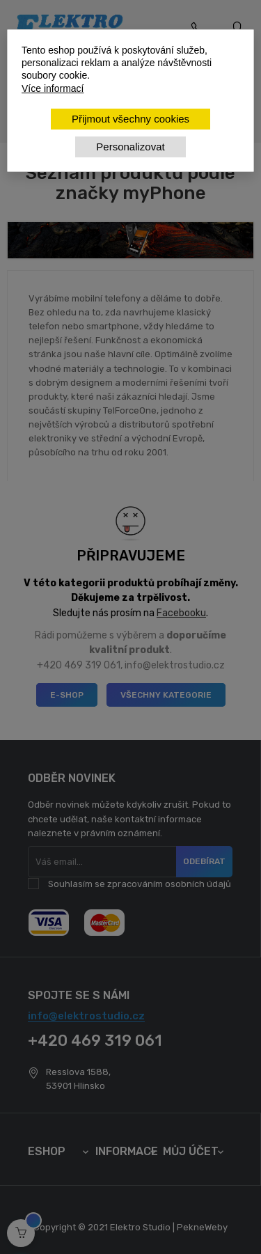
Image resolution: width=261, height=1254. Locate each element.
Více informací (53, 88)
